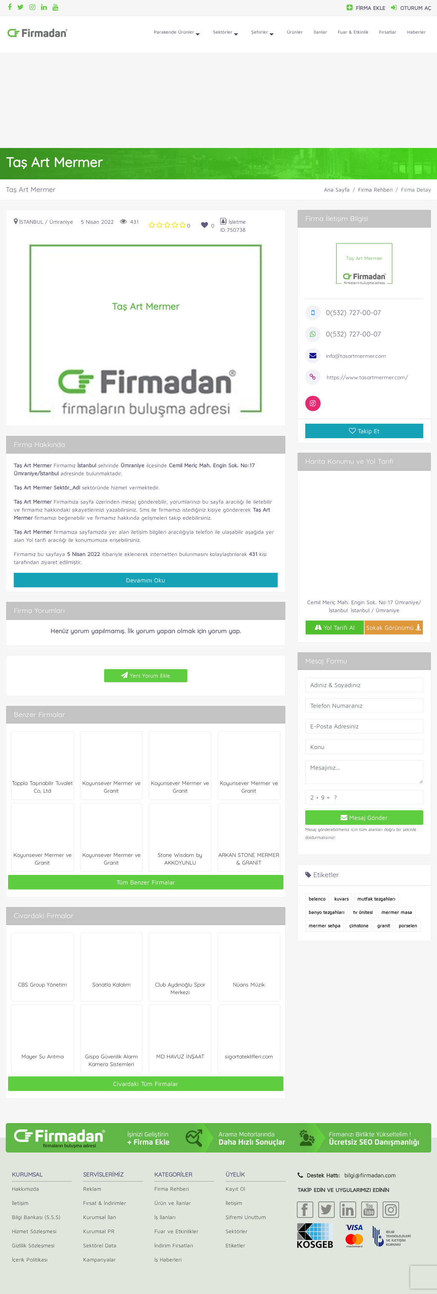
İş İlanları (164, 1217)
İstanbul (31, 221)
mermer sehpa (324, 925)
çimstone (358, 925)
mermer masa (396, 912)
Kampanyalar (99, 1259)
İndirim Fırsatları (173, 1245)
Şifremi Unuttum (246, 1217)
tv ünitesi (363, 912)
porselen (408, 925)
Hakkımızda (25, 1188)
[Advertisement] (218, 100)
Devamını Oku (145, 580)
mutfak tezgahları (376, 899)
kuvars (341, 899)
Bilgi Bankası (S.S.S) (36, 1217)
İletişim (20, 1203)
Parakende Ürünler (177, 34)
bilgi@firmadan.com (370, 1175)
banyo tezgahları (326, 912)
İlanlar (320, 32)
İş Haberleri (168, 1259)
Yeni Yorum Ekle (145, 675)
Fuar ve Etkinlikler (176, 1231)
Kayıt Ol (235, 1188)
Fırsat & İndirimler (104, 1203)
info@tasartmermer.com (356, 356)
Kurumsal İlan (99, 1217)
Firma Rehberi (375, 189)
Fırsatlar (387, 32)
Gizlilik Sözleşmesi (33, 1245)
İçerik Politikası (29, 1259)
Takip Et (364, 431)
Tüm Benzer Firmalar (145, 882)
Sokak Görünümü (393, 627)
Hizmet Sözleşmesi (34, 1231)
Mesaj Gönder (364, 817)
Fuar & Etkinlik (353, 32)
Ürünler (295, 32)
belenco (317, 899)
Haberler (416, 32)
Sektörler (225, 34)
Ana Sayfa (337, 189)
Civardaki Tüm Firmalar (145, 1083)
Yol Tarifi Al (334, 627)
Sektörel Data (99, 1245)
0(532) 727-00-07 (353, 312)
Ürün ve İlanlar (172, 1203)
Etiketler (235, 1245)
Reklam (92, 1188)
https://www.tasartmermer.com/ (367, 377)
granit (383, 925)
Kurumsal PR (99, 1231)
